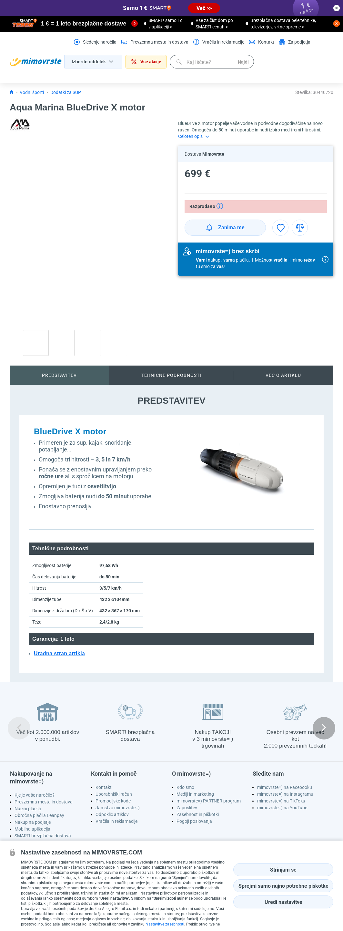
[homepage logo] (36, 62)
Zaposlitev (187, 807)
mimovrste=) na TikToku (281, 800)
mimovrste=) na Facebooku (284, 787)
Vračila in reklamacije (116, 821)
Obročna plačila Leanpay (39, 815)
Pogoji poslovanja (194, 821)
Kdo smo (185, 787)
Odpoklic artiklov (112, 814)
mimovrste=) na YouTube (282, 807)
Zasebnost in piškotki (198, 814)
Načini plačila (28, 808)
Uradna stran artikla (59, 653)
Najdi (243, 62)
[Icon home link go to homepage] (12, 92)
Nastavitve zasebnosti (165, 924)
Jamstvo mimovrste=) (118, 807)
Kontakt (104, 787)
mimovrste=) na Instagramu (285, 794)
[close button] (336, 8)
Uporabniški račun (114, 794)
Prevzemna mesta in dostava (44, 801)
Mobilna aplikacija (32, 829)
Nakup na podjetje (33, 822)
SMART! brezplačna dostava (43, 835)
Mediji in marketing (195, 794)
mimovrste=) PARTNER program (209, 800)
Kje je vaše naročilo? (35, 795)
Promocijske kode (113, 800)
